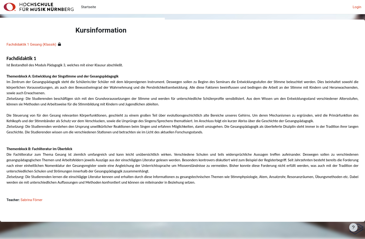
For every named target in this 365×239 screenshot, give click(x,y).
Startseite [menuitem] (88, 7)
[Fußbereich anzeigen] (353, 227)
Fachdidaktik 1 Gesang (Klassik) (42, 44)
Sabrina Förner (43, 206)
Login (357, 7)
